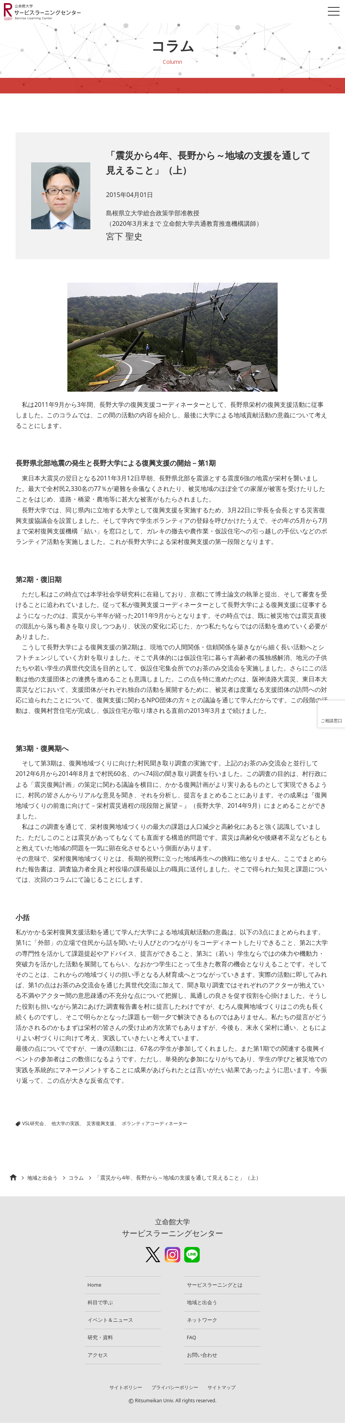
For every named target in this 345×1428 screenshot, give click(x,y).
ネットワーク (204, 1322)
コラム (79, 1177)
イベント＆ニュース (113, 1322)
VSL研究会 (33, 1123)
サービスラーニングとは (218, 1285)
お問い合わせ (204, 1359)
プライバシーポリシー (174, 1392)
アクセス (100, 1359)
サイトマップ (223, 1392)
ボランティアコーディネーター (154, 1123)
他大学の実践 (65, 1123)
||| (104, 1123)
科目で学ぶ (102, 1304)
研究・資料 (102, 1341)
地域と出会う (43, 1177)
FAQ (193, 1341)
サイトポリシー (124, 1392)
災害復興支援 (100, 1123)
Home (96, 1285)
